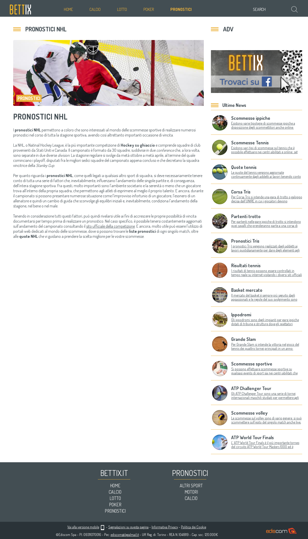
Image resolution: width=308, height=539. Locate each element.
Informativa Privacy (165, 527)
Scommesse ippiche (250, 118)
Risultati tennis (246, 265)
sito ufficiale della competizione (110, 226)
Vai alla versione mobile (83, 527)
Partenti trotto (246, 216)
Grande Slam (243, 339)
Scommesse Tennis (250, 142)
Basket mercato (246, 290)
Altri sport (191, 485)
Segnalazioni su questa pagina (128, 527)
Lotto (122, 9)
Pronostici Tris (245, 241)
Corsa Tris (240, 192)
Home (68, 9)
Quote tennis (244, 167)
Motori (191, 492)
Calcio (95, 9)
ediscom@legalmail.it (125, 534)
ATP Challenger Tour (251, 388)
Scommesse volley (249, 413)
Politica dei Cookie (193, 527)
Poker (148, 9)
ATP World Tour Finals (252, 437)
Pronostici (181, 9)
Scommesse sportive (251, 364)
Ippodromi (241, 314)
